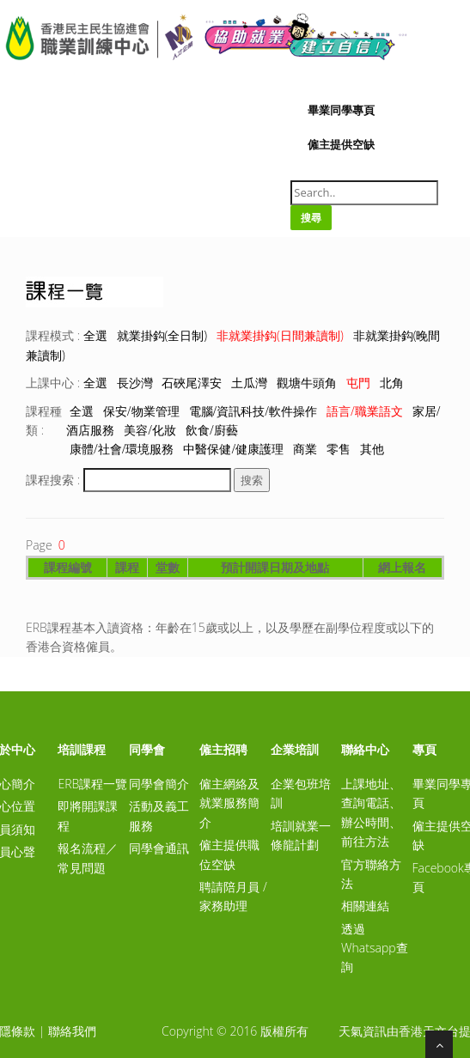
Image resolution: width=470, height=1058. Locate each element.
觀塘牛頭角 (307, 382)
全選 (95, 335)
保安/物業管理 (141, 411)
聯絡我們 (72, 1031)
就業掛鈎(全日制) (162, 335)
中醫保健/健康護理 (233, 449)
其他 (372, 449)
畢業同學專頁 (341, 110)
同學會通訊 (159, 848)
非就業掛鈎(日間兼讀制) (280, 335)
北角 (392, 382)
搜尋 (311, 217)
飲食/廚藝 (212, 430)
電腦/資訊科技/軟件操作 (253, 411)
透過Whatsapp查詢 (374, 948)
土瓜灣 (249, 382)
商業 (305, 449)
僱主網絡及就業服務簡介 (229, 802)
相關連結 (365, 905)
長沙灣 (135, 382)
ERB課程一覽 (92, 783)
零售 (339, 449)
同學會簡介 (159, 783)
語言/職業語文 (365, 411)
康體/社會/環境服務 (122, 449)
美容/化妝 (150, 430)
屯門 (358, 382)
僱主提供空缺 (341, 144)
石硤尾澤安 (192, 382)
